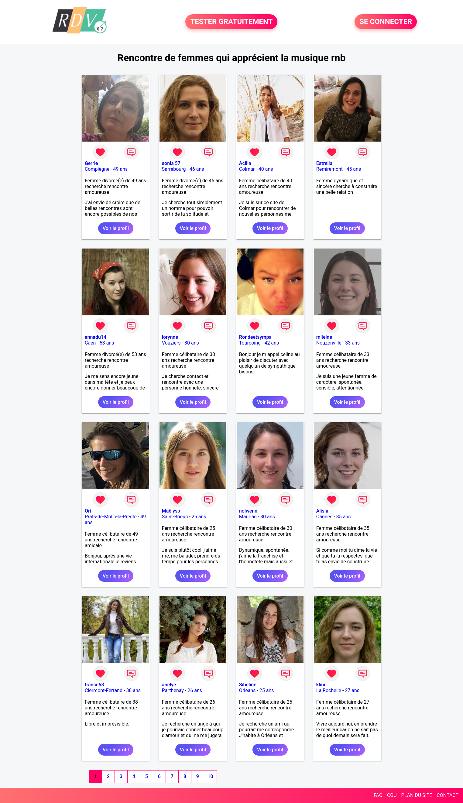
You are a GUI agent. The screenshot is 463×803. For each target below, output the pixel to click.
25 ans (199, 517)
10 (210, 776)
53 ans (107, 343)
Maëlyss (171, 511)
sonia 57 (171, 163)
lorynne (170, 337)
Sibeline (247, 685)
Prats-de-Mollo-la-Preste (111, 517)
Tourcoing (250, 343)
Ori (88, 511)
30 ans (191, 343)
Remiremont (329, 169)
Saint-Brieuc (175, 517)
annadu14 (95, 337)
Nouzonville (328, 343)
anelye (169, 685)
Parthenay (173, 690)
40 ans (266, 169)
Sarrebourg (174, 169)
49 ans (120, 169)
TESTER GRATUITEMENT (231, 22)
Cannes (324, 517)
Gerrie (91, 163)
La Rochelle (328, 690)
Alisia (322, 511)
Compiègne (97, 169)
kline (321, 685)
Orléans (247, 690)
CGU (392, 795)
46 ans (197, 169)
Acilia (245, 163)
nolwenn (248, 511)
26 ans (194, 690)
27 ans (352, 690)
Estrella (324, 163)
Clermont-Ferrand (103, 690)
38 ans (133, 690)
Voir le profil (116, 228)
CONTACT (447, 795)
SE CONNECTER (385, 22)
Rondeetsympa (255, 337)
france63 (94, 685)
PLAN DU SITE (416, 795)
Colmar (247, 169)
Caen (90, 343)
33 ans (352, 343)
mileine (324, 337)
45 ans (353, 169)
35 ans (343, 517)
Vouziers (171, 343)
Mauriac (248, 517)
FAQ (378, 795)
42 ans (271, 343)
